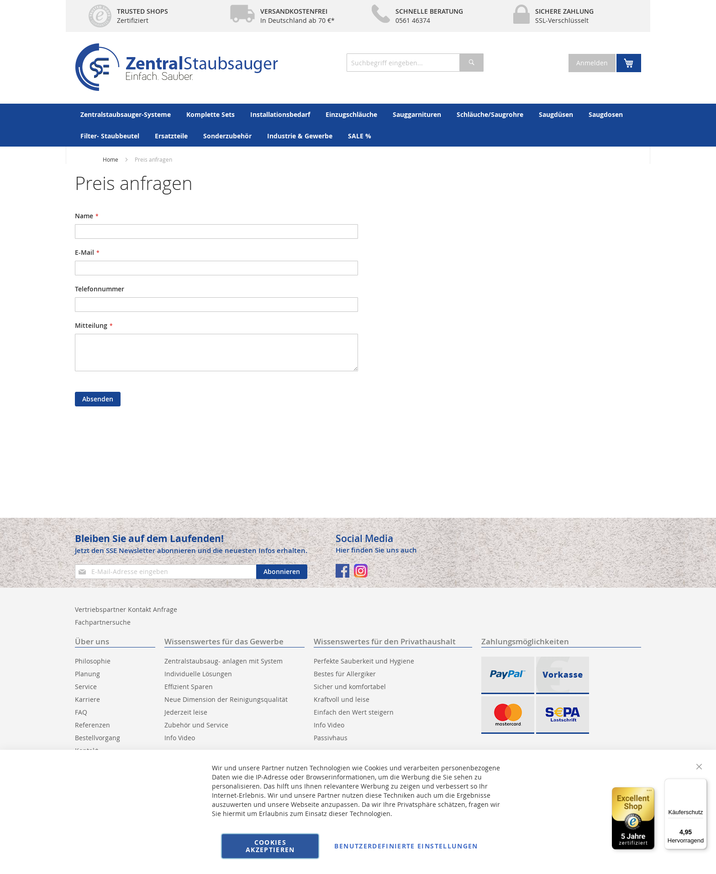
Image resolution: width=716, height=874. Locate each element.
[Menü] (701, 784)
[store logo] (176, 67)
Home (110, 159)
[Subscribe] (281, 571)
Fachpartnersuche (103, 622)
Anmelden (592, 62)
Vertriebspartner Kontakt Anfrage (126, 609)
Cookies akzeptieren (270, 846)
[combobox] (415, 62)
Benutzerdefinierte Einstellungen (406, 846)
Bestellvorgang (97, 737)
